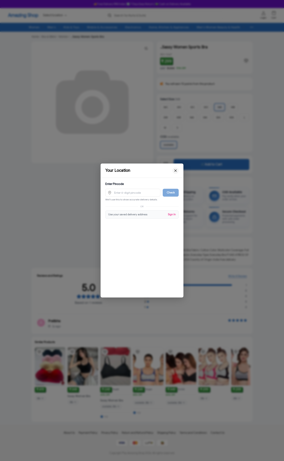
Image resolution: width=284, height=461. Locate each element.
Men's (52, 27)
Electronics (133, 27)
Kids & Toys (71, 27)
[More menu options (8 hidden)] (251, 27)
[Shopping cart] (274, 13)
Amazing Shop (23, 15)
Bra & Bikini (49, 36)
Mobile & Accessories (102, 27)
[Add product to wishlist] (39, 355)
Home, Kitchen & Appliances (169, 27)
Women (34, 27)
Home (35, 36)
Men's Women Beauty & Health (218, 27)
